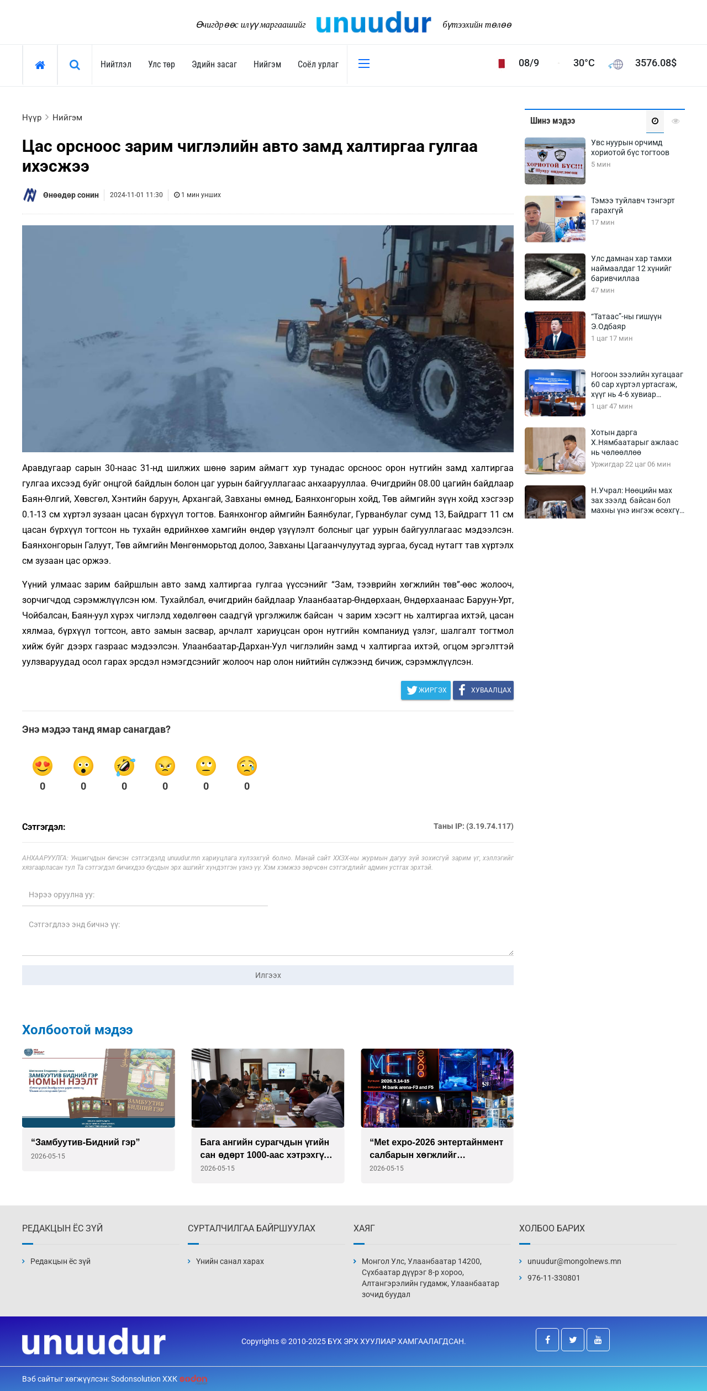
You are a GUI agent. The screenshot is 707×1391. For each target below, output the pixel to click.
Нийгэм (267, 64)
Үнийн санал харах (230, 1261)
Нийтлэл (116, 64)
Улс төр (161, 64)
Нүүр (31, 118)
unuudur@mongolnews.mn (574, 1261)
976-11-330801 (554, 1277)
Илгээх (268, 975)
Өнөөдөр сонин (71, 195)
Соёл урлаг (318, 64)
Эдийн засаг (214, 64)
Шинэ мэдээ (552, 120)
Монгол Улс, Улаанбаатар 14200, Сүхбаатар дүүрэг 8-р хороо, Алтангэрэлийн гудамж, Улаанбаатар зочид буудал (430, 1278)
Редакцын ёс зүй (60, 1261)
